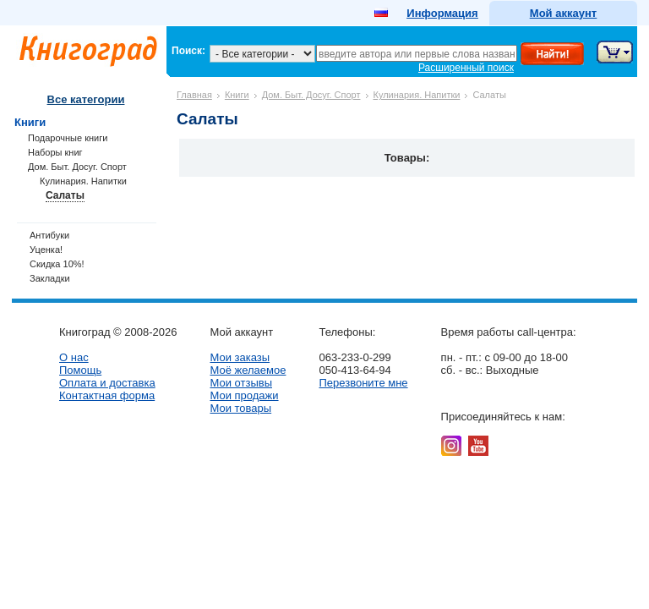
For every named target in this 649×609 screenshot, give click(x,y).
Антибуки (49, 235)
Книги (237, 95)
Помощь (80, 370)
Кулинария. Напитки (417, 95)
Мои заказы (240, 357)
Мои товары (240, 408)
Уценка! (46, 249)
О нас (74, 357)
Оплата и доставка (107, 382)
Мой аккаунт (563, 13)
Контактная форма (107, 395)
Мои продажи (244, 395)
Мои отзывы (241, 382)
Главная (194, 95)
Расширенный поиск (466, 68)
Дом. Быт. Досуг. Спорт (311, 95)
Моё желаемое (248, 370)
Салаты (65, 195)
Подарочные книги (67, 138)
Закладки (50, 278)
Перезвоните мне (363, 382)
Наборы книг (55, 152)
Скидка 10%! (57, 264)
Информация (441, 13)
